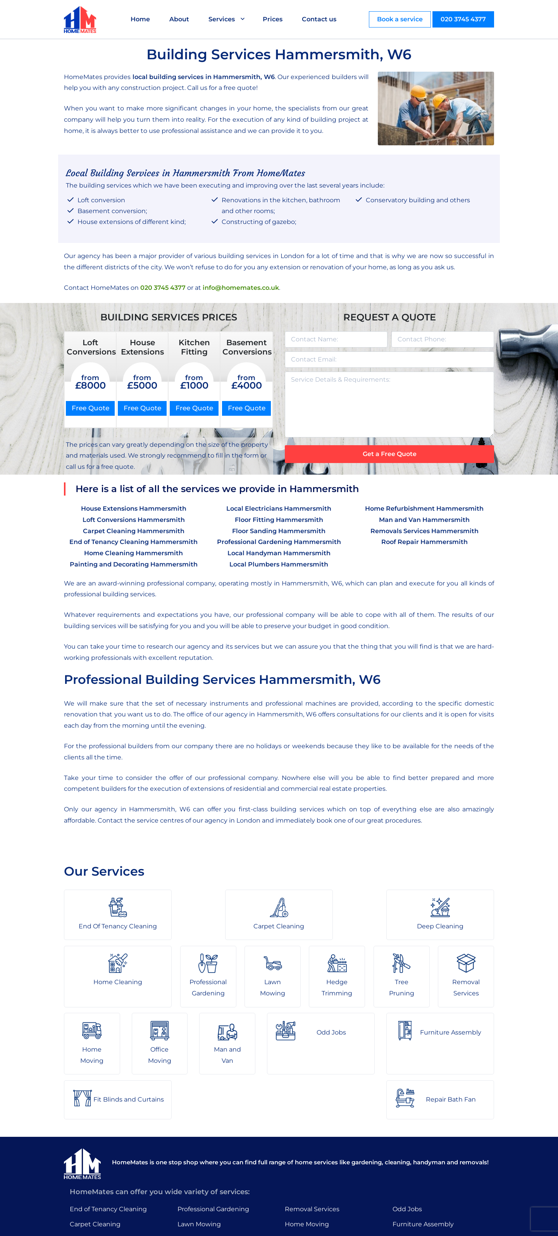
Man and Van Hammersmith (424, 519)
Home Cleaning (94, 1187)
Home (140, 19)
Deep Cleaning (93, 1172)
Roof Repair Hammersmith (424, 542)
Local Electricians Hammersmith (278, 508)
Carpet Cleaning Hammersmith (133, 531)
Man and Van (305, 1187)
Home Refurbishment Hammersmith (424, 508)
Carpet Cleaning (95, 1158)
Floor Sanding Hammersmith (279, 531)
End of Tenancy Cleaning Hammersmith (133, 542)
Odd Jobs (407, 1142)
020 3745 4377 (463, 19)
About (179, 19)
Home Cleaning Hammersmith (133, 553)
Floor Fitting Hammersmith (279, 519)
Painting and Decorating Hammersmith (134, 564)
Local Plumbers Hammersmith (278, 564)
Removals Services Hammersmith (424, 531)
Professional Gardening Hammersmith (279, 542)
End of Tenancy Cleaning (108, 1142)
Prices (273, 19)
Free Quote (90, 408)
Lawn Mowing (199, 1158)
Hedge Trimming (204, 1172)
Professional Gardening (213, 1142)
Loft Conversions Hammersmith (134, 519)
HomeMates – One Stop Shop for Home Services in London (334, 1224)
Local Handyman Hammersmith (279, 553)
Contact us (319, 19)
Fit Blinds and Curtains (428, 1172)
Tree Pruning (197, 1187)
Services (222, 19)
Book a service (400, 19)
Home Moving (307, 1158)
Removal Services (312, 1142)
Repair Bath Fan (418, 1187)
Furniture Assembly (423, 1158)
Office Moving (306, 1172)
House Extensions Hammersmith (133, 508)
